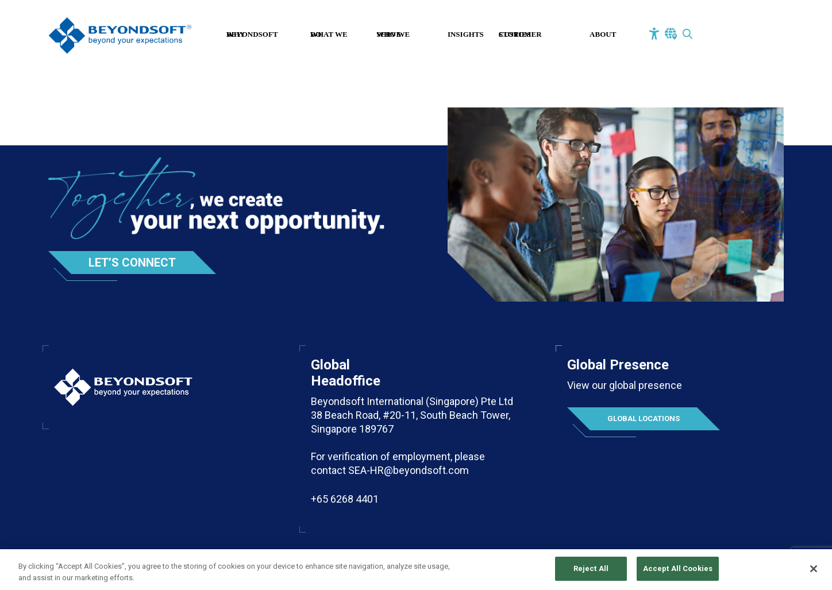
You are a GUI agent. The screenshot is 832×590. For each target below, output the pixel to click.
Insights (466, 34)
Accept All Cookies (677, 574)
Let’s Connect (132, 262)
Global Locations (643, 418)
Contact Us (736, 35)
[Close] (813, 574)
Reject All (590, 574)
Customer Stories (520, 34)
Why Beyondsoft (252, 34)
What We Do (329, 34)
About (603, 34)
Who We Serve (393, 34)
